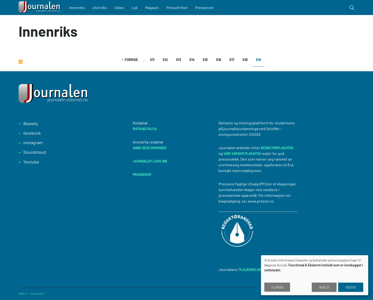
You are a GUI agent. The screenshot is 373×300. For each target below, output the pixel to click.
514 (192, 60)
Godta (351, 287)
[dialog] (314, 275)
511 (153, 60)
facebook (32, 133)
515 (206, 60)
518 (246, 60)
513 (179, 60)
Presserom (204, 7)
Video (119, 7)
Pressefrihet (177, 7)
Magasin (152, 7)
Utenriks (99, 7)
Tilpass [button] (277, 287)
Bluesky (30, 123)
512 (166, 60)
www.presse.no (261, 201)
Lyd (135, 7)
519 (260, 61)
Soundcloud (34, 152)
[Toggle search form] (352, 7)
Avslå (324, 287)
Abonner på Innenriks (20, 62)
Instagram (33, 142)
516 (219, 60)
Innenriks (77, 7)
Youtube (31, 161)
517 (233, 60)
